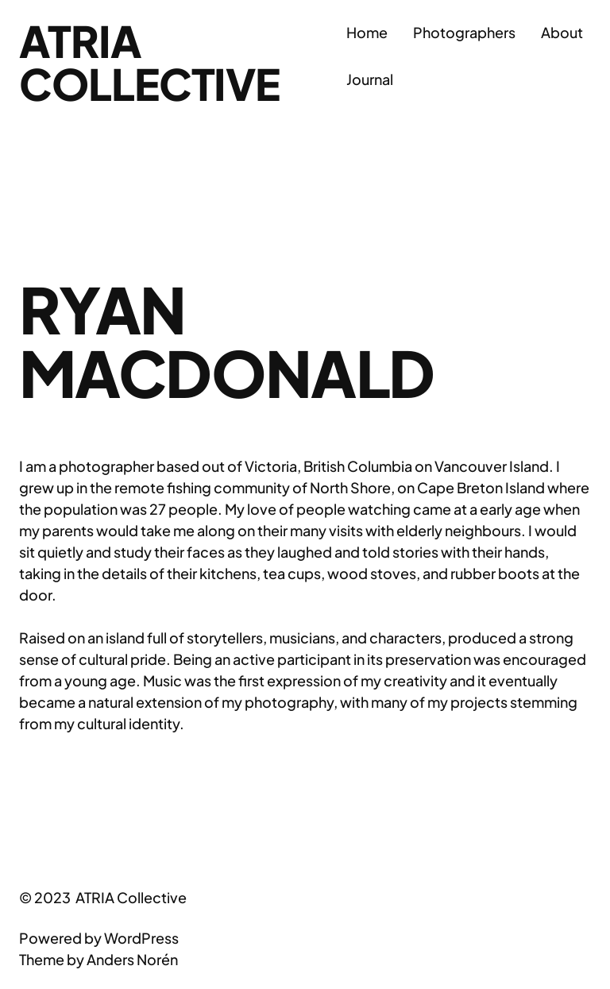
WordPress (141, 938)
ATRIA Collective (149, 62)
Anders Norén (132, 959)
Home (367, 32)
